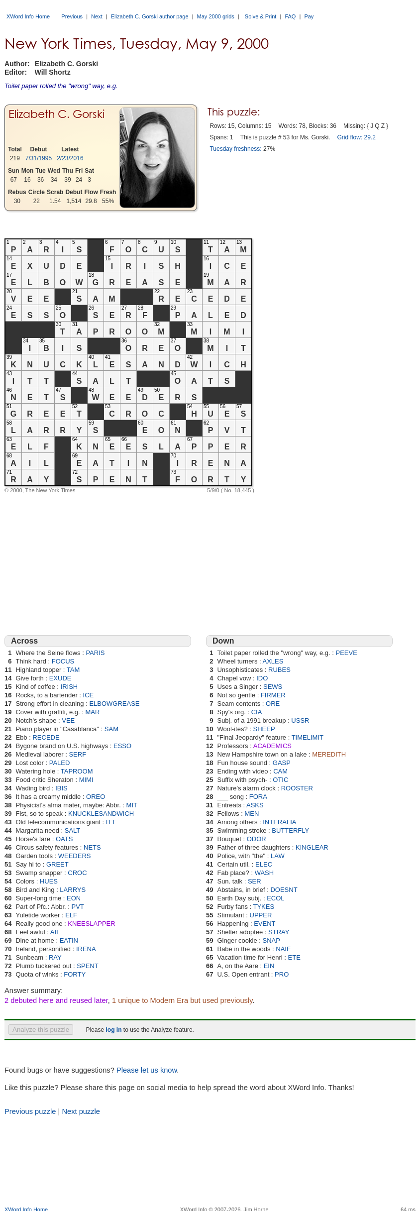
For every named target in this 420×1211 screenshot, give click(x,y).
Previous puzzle (30, 1111)
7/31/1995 (38, 158)
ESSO (122, 746)
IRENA (86, 949)
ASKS (255, 805)
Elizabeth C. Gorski (56, 114)
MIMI (86, 779)
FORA (258, 796)
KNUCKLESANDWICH (101, 813)
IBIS (61, 788)
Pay (309, 16)
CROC (77, 873)
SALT (73, 830)
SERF (77, 754)
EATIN (69, 940)
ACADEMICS (272, 746)
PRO (282, 974)
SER (254, 881)
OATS (64, 839)
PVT (77, 906)
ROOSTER (297, 788)
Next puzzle (81, 1111)
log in (113, 1029)
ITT (111, 822)
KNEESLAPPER (91, 923)
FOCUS (63, 661)
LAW (278, 856)
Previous (72, 16)
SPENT (87, 966)
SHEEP (264, 729)
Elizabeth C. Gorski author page (150, 16)
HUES (49, 881)
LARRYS (73, 889)
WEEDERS (74, 856)
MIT (131, 805)
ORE (273, 703)
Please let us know (146, 1070)
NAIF (283, 949)
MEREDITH (329, 754)
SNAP (271, 940)
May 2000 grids (215, 16)
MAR (92, 712)
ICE (88, 695)
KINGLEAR (312, 847)
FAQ (290, 16)
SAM (111, 729)
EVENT (264, 923)
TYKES (263, 906)
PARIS (95, 653)
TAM (73, 669)
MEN (251, 813)
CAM (280, 771)
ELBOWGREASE (114, 703)
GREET (57, 864)
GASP (282, 763)
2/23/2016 (70, 158)
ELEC (263, 864)
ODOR (256, 839)
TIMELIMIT (307, 737)
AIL (55, 932)
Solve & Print (261, 16)
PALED (59, 763)
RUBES (279, 669)
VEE (68, 720)
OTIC (280, 779)
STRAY (278, 932)
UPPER (261, 915)
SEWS (272, 686)
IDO (262, 678)
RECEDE (45, 737)
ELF (71, 915)
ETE (294, 957)
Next (97, 16)
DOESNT (283, 889)
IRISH (69, 686)
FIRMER (273, 695)
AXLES (273, 661)
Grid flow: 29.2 (356, 137)
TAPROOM (77, 771)
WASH (264, 873)
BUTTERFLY (290, 830)
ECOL (275, 898)
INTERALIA (279, 822)
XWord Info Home (28, 16)
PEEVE (346, 653)
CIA (256, 712)
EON (74, 898)
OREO (95, 796)
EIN (269, 966)
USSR (300, 720)
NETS (92, 847)
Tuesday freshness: (235, 148)
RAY (55, 957)
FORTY (75, 974)
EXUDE (60, 678)
